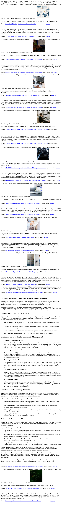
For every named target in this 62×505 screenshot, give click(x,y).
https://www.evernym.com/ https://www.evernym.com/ (31, 252)
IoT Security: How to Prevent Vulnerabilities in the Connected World (23, 488)
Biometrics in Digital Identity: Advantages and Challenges (20, 272)
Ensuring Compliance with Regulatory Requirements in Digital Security (24, 59)
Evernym (48, 24)
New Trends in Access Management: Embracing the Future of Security (23, 95)
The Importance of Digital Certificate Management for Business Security (24, 292)
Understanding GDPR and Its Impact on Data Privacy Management (22, 203)
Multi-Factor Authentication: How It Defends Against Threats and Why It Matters (26, 129)
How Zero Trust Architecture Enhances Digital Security (19, 237)
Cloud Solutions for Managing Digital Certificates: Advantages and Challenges (25, 168)
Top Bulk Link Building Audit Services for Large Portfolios (20, 24)
